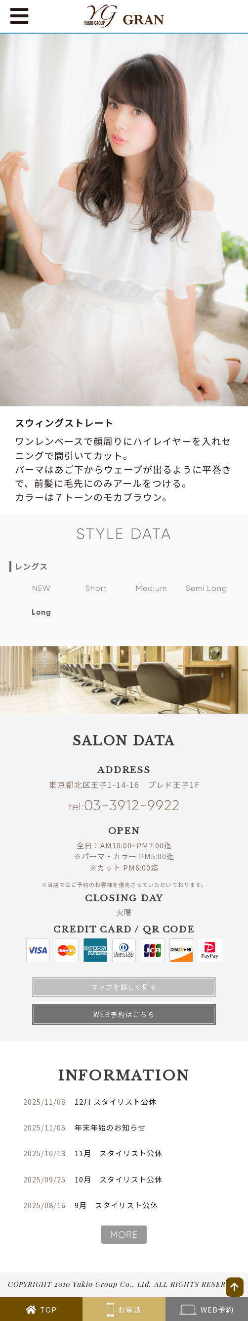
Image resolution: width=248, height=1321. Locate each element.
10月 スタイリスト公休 (119, 1179)
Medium (151, 588)
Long (41, 612)
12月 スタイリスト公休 (116, 1101)
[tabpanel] (124, 220)
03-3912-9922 (124, 805)
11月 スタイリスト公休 (119, 1153)
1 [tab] (124, 390)
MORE (124, 1234)
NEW (41, 588)
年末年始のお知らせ (110, 1127)
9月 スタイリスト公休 (116, 1205)
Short (96, 588)
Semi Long (206, 588)
